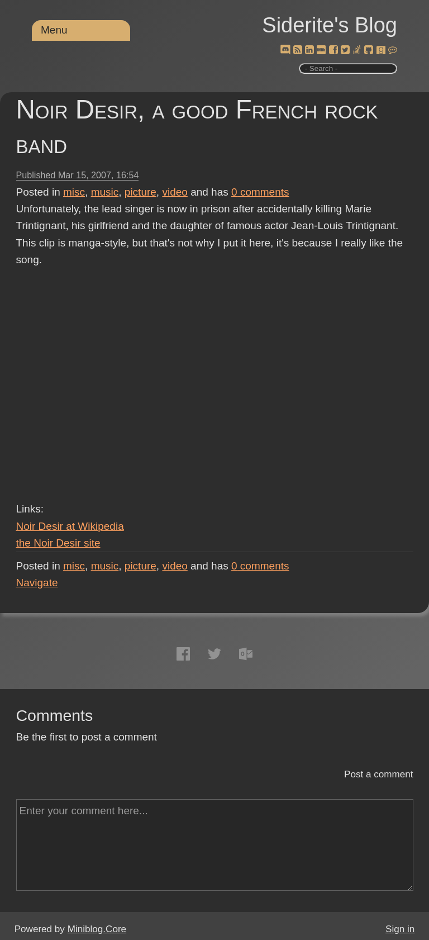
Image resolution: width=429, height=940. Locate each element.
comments (260, 192)
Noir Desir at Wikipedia (70, 526)
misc (74, 192)
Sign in (399, 929)
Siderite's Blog (329, 25)
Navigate (37, 582)
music (105, 192)
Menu (54, 30)
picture (140, 192)
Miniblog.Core (97, 929)
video (174, 192)
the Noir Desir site (58, 543)
